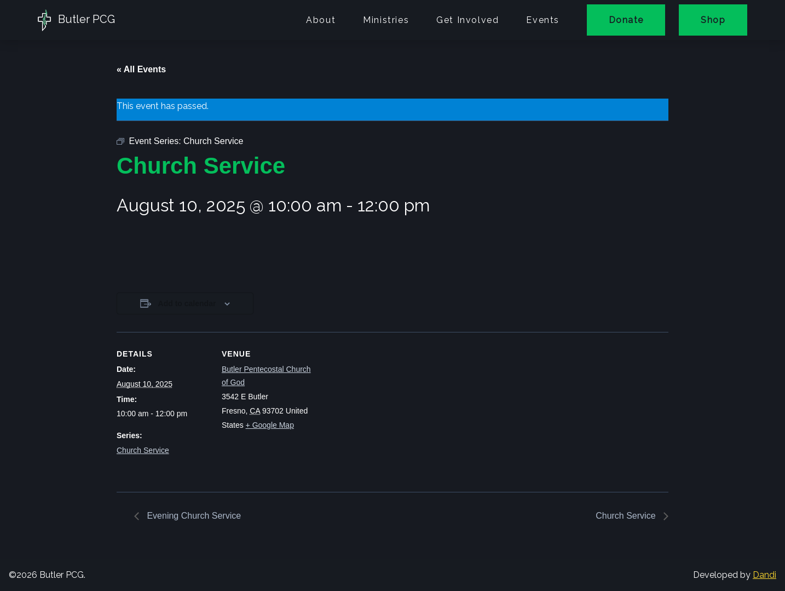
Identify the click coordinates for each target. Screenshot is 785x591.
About (321, 20)
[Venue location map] (384, 408)
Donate (626, 20)
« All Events (141, 69)
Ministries (386, 20)
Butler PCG (76, 20)
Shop (713, 20)
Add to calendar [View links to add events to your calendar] (187, 303)
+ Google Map (270, 425)
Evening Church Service (193, 515)
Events (542, 20)
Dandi (764, 575)
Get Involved (467, 20)
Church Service (143, 450)
